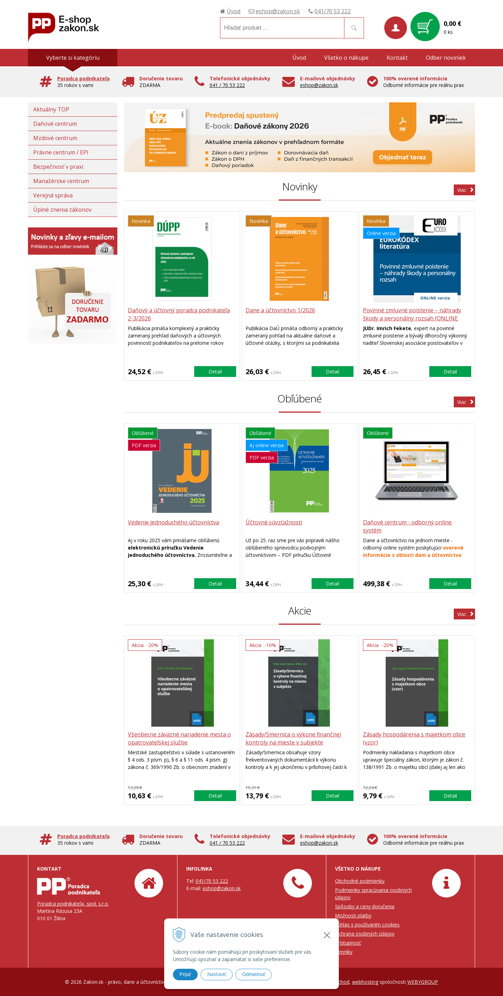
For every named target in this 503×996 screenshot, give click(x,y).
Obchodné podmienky (360, 881)
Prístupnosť (348, 942)
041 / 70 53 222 (227, 85)
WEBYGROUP (422, 982)
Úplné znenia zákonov (62, 209)
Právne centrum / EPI (60, 152)
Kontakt (397, 57)
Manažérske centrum (61, 181)
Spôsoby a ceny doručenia (364, 906)
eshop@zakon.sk (278, 11)
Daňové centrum (55, 124)
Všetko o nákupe (346, 57)
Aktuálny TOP (51, 109)
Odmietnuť (253, 974)
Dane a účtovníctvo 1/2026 (280, 310)
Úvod (233, 11)
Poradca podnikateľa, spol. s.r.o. (73, 903)
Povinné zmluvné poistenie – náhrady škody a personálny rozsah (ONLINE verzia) (412, 318)
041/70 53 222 (332, 11)
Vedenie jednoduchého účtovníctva (173, 522)
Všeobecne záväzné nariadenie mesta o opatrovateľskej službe (179, 738)
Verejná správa (53, 195)
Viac (461, 190)
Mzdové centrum (55, 138)
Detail (215, 371)
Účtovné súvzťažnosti (274, 522)
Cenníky (343, 951)
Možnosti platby (353, 915)
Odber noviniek (446, 57)
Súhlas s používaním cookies (367, 924)
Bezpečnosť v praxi (58, 166)
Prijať (185, 974)
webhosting (365, 982)
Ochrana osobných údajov (364, 933)
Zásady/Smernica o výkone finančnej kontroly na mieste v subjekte (293, 738)
